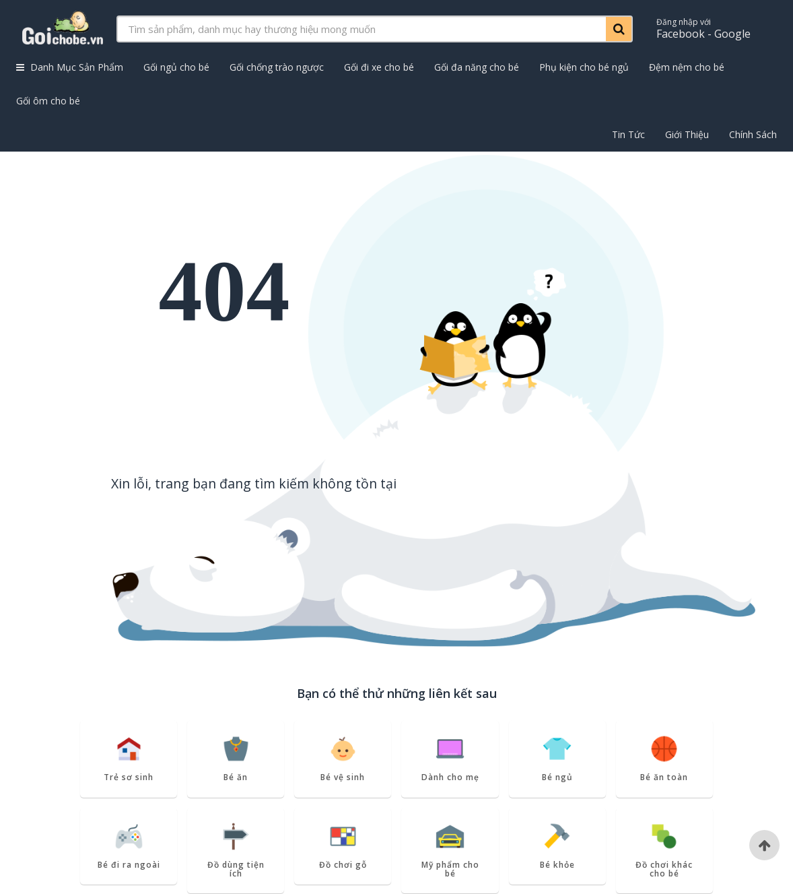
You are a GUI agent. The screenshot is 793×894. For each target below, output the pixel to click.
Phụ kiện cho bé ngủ (584, 67)
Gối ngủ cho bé (176, 67)
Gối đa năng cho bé (476, 67)
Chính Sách (753, 134)
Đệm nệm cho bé (686, 67)
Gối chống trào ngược (277, 67)
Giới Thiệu (687, 134)
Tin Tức (628, 134)
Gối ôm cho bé (48, 100)
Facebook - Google (703, 28)
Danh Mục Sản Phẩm (69, 67)
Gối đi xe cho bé (379, 67)
